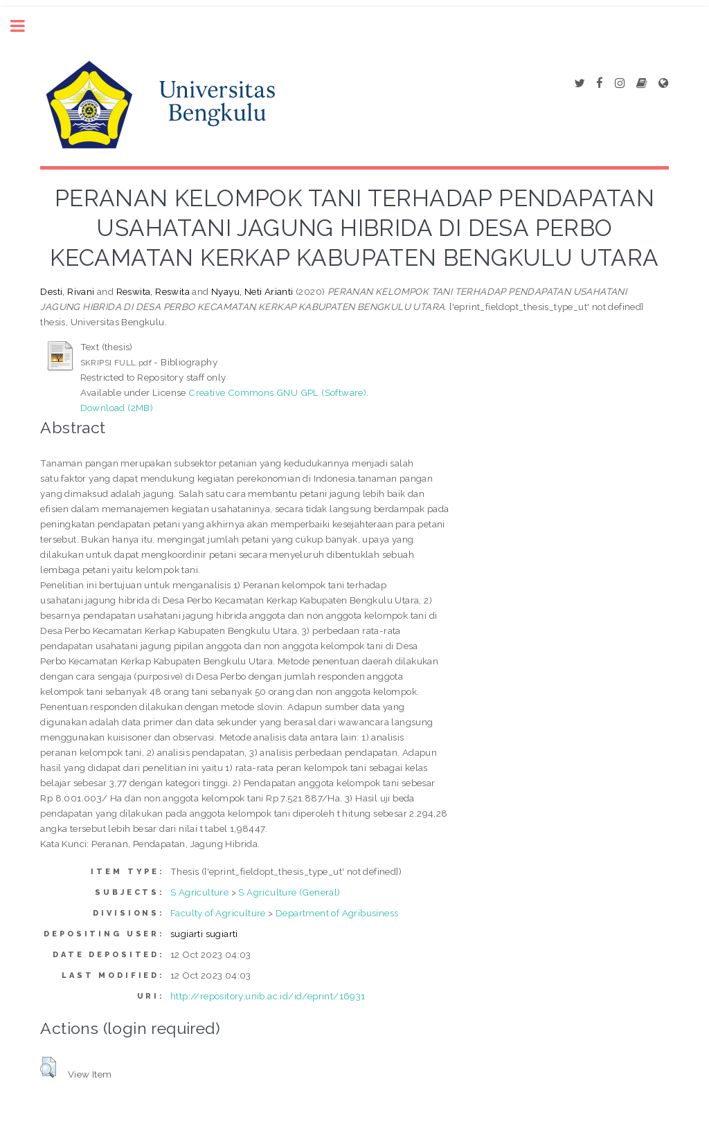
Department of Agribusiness (337, 912)
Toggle (25, 26)
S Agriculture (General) (289, 892)
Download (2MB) (117, 407)
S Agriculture (199, 892)
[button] (48, 1067)
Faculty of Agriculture (218, 912)
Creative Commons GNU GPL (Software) (277, 392)
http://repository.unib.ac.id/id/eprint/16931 (268, 995)
